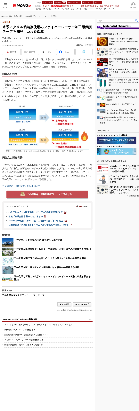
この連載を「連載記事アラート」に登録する (49, 194)
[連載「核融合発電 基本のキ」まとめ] (27, 216)
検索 (137, 21)
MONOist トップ (82, 304)
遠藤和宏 (79, 45)
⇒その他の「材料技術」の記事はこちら (22, 186)
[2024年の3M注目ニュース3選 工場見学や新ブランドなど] (37, 221)
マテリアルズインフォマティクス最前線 (112, 135)
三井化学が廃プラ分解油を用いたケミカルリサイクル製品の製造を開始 (50, 258)
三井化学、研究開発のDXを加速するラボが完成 (38, 240)
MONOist (4, 16)
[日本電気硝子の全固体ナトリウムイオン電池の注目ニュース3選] (40, 225)
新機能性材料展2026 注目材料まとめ (19, 330)
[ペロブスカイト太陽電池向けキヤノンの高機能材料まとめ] (37, 212)
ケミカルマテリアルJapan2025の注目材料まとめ (23, 340)
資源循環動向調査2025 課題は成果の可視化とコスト (26, 335)
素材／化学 (13, 16)
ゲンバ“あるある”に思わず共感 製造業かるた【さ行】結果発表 (124, 179)
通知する (32, 52)
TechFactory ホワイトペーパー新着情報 (19, 319)
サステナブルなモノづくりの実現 (109, 146)
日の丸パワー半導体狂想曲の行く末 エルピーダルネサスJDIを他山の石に (124, 169)
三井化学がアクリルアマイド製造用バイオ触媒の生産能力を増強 (46, 267)
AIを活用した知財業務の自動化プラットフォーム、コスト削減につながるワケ (124, 190)
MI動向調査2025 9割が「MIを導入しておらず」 (24, 345)
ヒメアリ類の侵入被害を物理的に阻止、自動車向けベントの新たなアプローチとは (38, 325)
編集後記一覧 (134, 196)
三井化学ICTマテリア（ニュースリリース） (24, 295)
